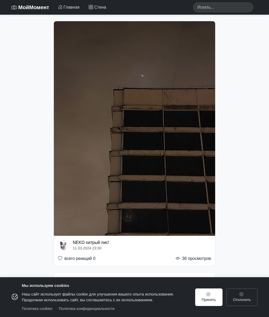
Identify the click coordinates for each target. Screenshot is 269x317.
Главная (68, 7)
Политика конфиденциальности (87, 309)
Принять (207, 297)
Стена (97, 7)
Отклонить (241, 297)
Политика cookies (37, 309)
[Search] (223, 7)
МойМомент (30, 7)
